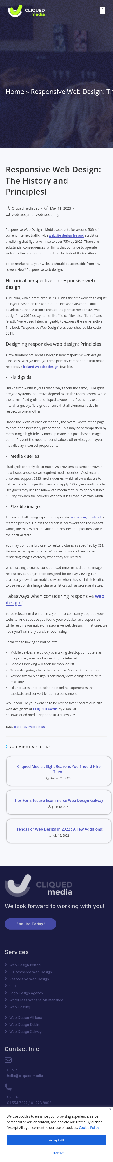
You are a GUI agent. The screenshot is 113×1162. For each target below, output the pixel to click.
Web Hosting (19, 1007)
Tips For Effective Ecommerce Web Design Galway (58, 800)
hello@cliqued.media (25, 1075)
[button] (102, 10)
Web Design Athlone (25, 1017)
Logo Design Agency (26, 993)
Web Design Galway (25, 1031)
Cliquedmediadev (25, 208)
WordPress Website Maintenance (36, 1000)
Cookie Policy (89, 1127)
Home (15, 91)
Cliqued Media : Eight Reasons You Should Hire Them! (59, 769)
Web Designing (47, 214)
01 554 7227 (17, 1103)
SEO (12, 986)
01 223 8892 (41, 1103)
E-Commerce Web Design (30, 972)
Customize (56, 1153)
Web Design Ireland (25, 965)
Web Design (21, 214)
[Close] (110, 1109)
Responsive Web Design (29, 727)
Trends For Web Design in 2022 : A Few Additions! (59, 829)
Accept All (56, 1140)
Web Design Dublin (24, 1024)
